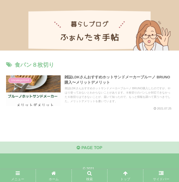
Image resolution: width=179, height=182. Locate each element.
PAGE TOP (89, 147)
